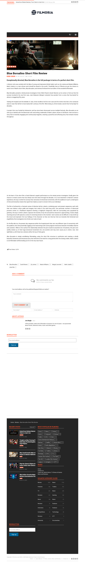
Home (12, 422)
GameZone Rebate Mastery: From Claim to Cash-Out (30, 2)
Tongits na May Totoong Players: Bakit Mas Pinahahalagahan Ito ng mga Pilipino (30, 441)
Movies (8, 76)
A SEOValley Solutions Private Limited (32, 557)
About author (18, 316)
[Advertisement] (42, 23)
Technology (55, 512)
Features (40, 486)
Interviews (40, 507)
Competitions (41, 512)
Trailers (54, 486)
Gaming (21, 435)
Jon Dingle (29, 76)
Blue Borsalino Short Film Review (27, 73)
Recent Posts (14, 427)
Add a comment (18, 274)
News (21, 456)
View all (32, 427)
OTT (53, 516)
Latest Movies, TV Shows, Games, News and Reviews (48, 558)
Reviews (13, 76)
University (40, 520)
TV (38, 490)
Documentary (56, 520)
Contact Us (41, 470)
